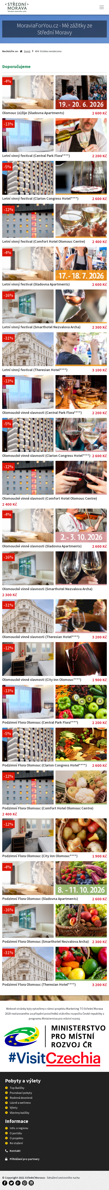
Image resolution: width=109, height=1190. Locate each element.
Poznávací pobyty (21, 1093)
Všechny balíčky (19, 1112)
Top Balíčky (17, 1088)
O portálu (16, 1133)
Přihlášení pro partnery (24, 1159)
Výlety (13, 1107)
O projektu (16, 1138)
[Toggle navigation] (102, 7)
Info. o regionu (19, 1128)
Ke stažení (16, 1143)
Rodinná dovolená (21, 1097)
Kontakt (15, 1151)
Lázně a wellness (20, 1102)
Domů (27, 51)
